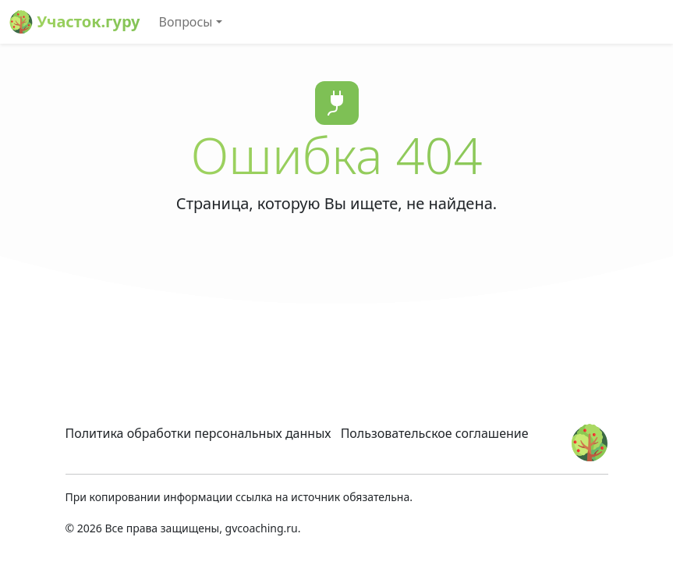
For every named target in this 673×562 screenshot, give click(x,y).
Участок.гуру (74, 22)
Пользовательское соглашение (435, 433)
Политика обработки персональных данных (198, 433)
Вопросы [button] (186, 21)
